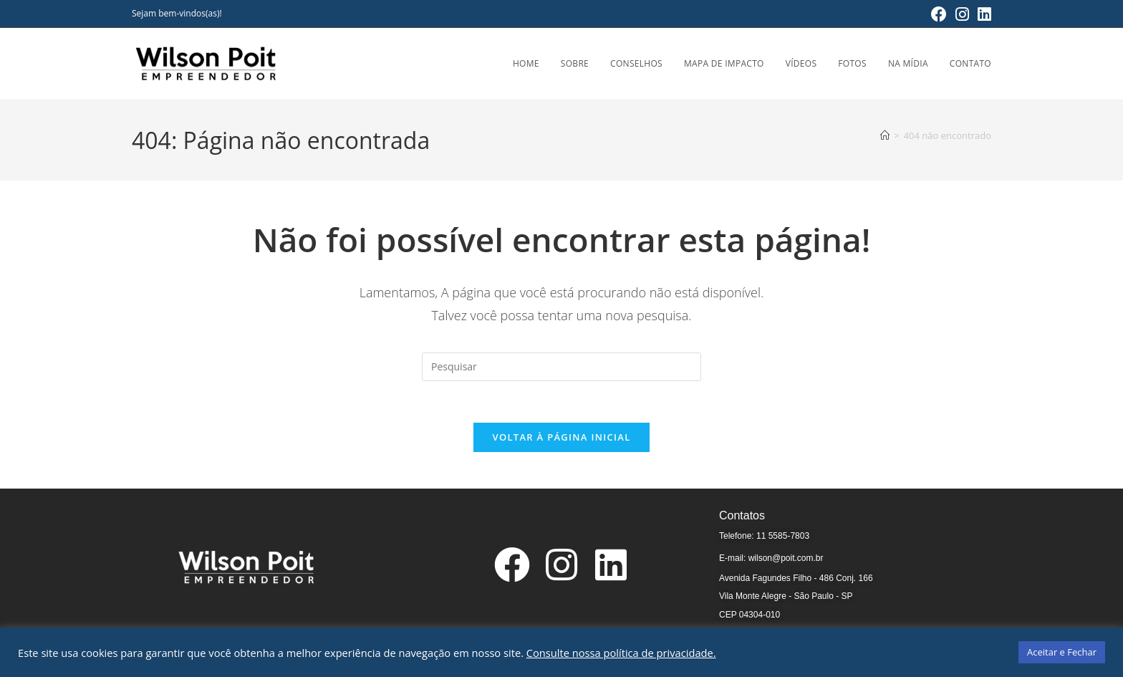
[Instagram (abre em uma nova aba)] (962, 14)
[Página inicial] (885, 135)
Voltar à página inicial (561, 439)
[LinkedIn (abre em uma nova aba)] (982, 14)
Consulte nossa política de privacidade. (621, 652)
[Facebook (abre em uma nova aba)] (939, 14)
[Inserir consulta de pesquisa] (561, 366)
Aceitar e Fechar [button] (1062, 651)
